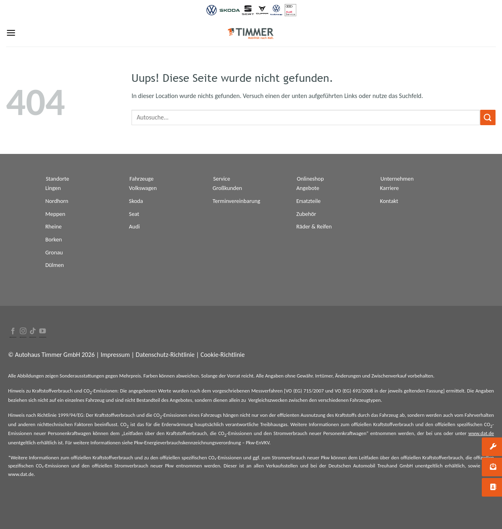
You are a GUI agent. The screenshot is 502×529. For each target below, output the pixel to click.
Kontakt (389, 201)
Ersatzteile (308, 201)
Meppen (55, 214)
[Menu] (11, 32)
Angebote (307, 188)
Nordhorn (56, 201)
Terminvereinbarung (237, 201)
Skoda (136, 201)
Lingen (53, 188)
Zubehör (306, 214)
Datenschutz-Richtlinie (165, 354)
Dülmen (54, 265)
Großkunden (227, 188)
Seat (134, 214)
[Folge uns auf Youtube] (42, 331)
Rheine (53, 226)
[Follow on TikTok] (33, 331)
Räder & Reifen (314, 226)
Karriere (389, 188)
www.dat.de (481, 433)
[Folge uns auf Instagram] (23, 331)
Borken (53, 239)
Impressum (115, 354)
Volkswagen (143, 188)
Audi (134, 226)
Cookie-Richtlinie (223, 354)
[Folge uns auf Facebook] (13, 331)
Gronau (54, 252)
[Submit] (488, 117)
